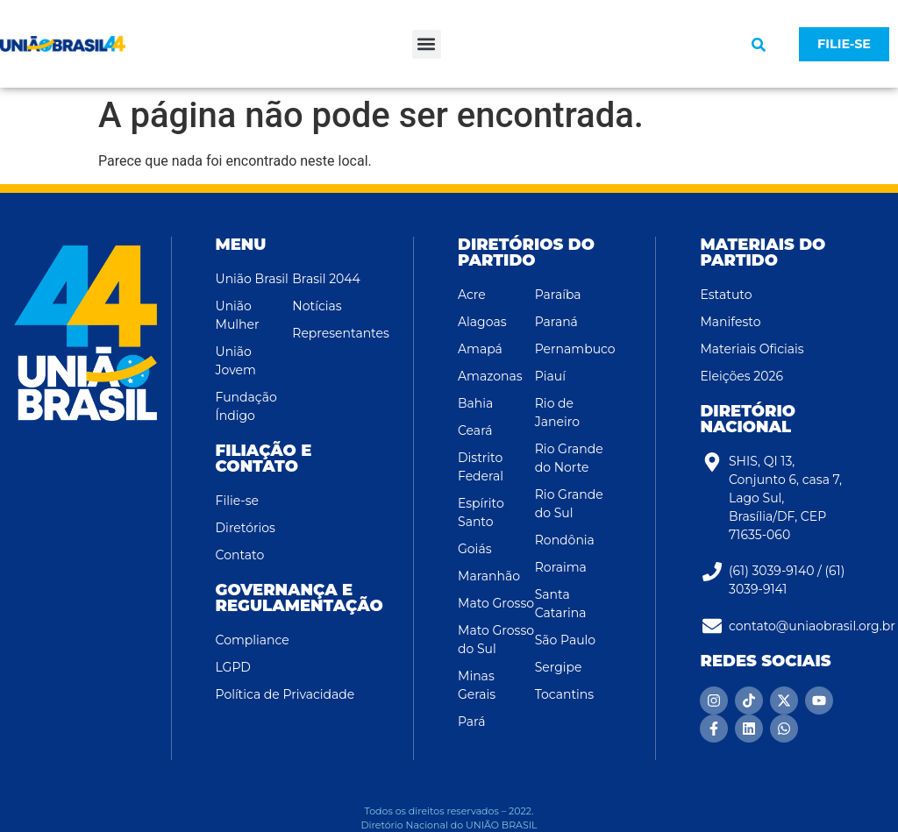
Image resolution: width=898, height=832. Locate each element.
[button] (426, 44)
